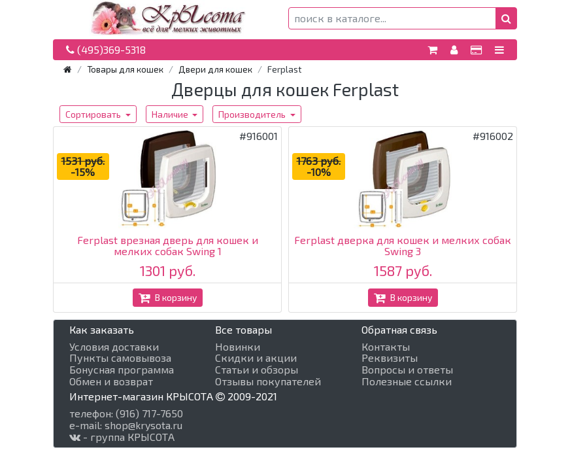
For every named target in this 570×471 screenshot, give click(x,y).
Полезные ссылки (406, 381)
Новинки (237, 347)
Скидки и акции (256, 358)
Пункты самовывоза (120, 358)
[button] (506, 18)
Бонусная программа (121, 369)
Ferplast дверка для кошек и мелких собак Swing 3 (402, 245)
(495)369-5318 (106, 49)
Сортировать (94, 114)
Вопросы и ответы (407, 369)
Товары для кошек (125, 69)
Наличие (171, 114)
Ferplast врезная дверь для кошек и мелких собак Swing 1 (167, 245)
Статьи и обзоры (256, 369)
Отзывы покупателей (268, 381)
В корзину (168, 297)
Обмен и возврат (111, 381)
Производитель (253, 114)
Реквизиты (389, 358)
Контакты (385, 347)
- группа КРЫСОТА (122, 437)
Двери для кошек (215, 69)
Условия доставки (114, 347)
